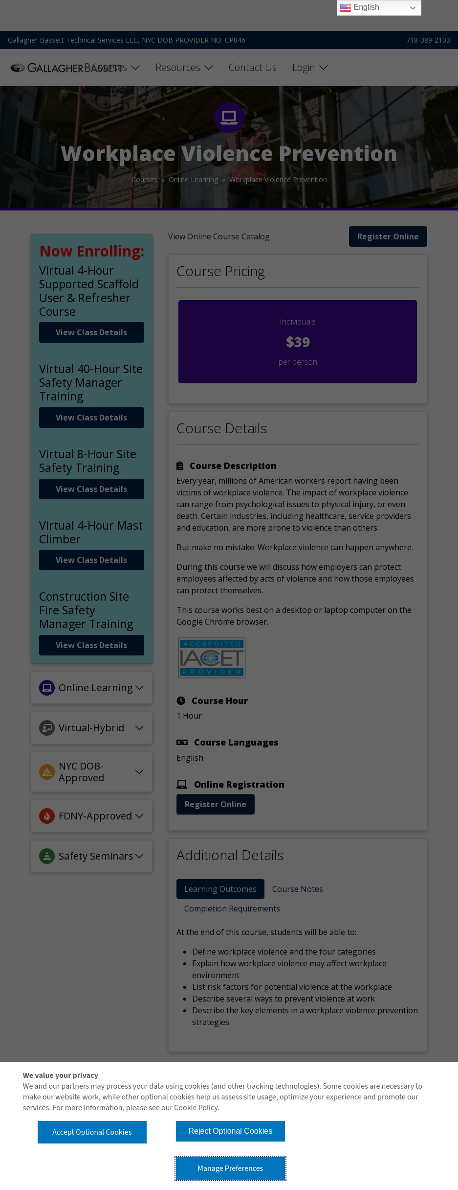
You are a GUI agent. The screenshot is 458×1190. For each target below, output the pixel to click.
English (359, 8)
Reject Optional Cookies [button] (231, 1131)
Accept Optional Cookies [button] (91, 1132)
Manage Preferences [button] (230, 1168)
